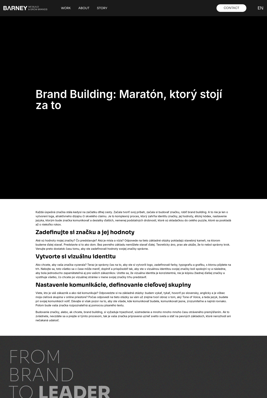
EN (260, 8)
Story (102, 8)
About (83, 8)
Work (66, 8)
